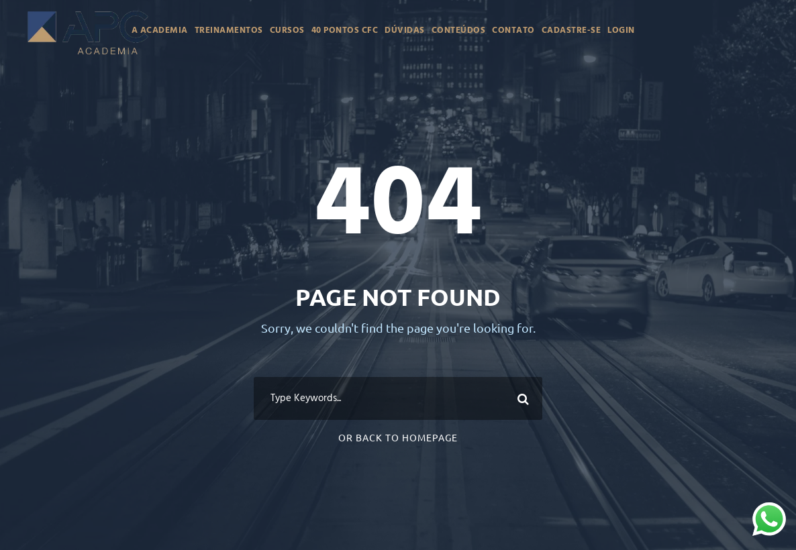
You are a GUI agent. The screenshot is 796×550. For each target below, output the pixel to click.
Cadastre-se (571, 30)
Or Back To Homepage (398, 437)
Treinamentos (229, 30)
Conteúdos (459, 30)
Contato (513, 30)
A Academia (160, 30)
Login (621, 30)
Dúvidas (405, 30)
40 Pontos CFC (345, 30)
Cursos (287, 30)
